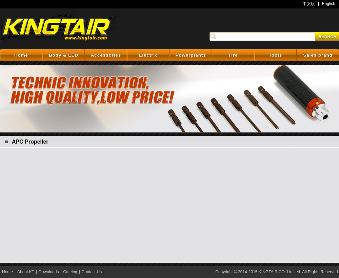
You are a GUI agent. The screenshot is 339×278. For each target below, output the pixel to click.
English (328, 3)
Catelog (70, 272)
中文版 (309, 3)
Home (7, 272)
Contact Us (92, 272)
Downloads (49, 272)
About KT (25, 272)
